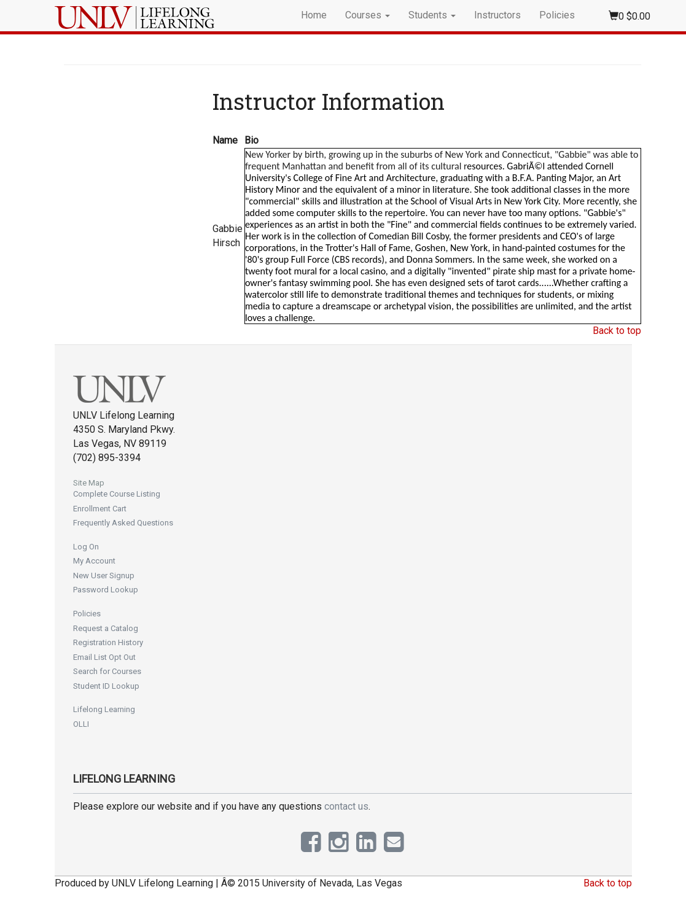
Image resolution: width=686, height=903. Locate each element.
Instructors (497, 15)
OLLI (81, 724)
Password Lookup (105, 589)
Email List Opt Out (104, 657)
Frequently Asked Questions (123, 522)
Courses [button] (367, 15)
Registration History (108, 642)
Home (314, 15)
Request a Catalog (105, 628)
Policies (557, 15)
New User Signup (103, 575)
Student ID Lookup (106, 686)
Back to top (617, 330)
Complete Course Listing (116, 493)
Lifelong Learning (104, 709)
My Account (94, 560)
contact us (346, 806)
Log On (86, 546)
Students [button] (432, 15)
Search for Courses (107, 671)
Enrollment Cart (100, 508)
